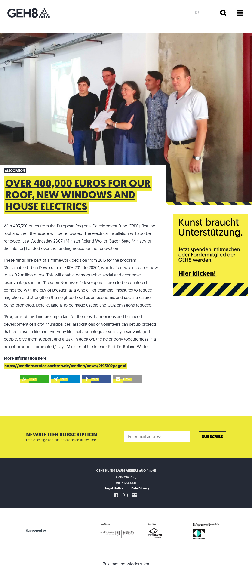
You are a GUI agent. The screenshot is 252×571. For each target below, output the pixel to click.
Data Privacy (140, 488)
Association (15, 171)
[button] (34, 379)
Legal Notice (114, 488)
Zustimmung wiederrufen (126, 564)
